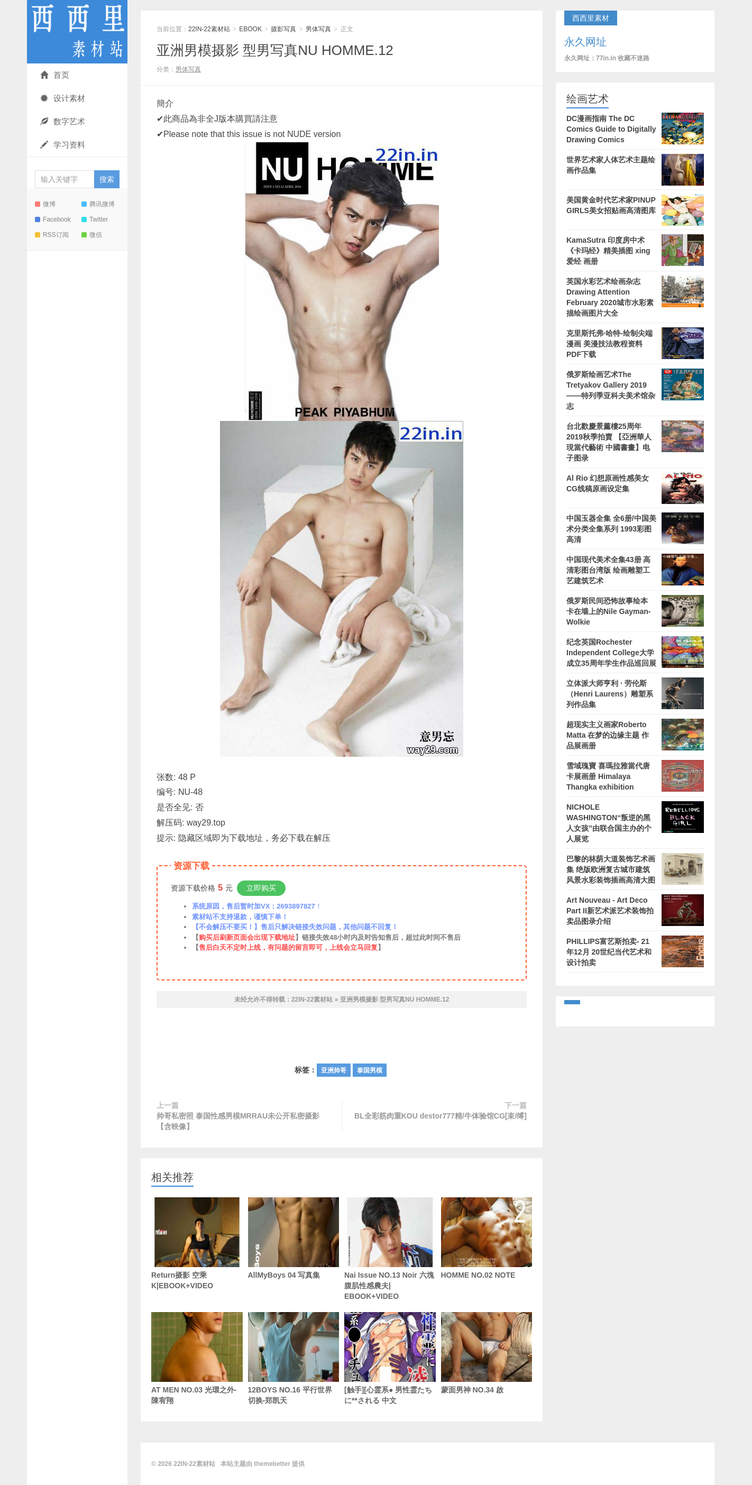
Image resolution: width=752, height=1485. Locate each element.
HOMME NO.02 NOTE (487, 1238)
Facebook (53, 219)
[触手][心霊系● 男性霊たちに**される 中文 (390, 1358)
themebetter (272, 1464)
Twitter (94, 219)
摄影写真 (283, 29)
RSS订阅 (52, 235)
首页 (54, 74)
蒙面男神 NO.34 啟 (487, 1353)
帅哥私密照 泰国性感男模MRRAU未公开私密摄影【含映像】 (238, 1121)
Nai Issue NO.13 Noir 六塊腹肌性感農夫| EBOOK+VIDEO (390, 1248)
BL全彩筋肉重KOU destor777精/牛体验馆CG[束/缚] (440, 1116)
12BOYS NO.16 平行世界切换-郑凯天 (294, 1358)
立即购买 (261, 888)
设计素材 (62, 98)
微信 (91, 235)
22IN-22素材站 (77, 31)
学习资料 (62, 144)
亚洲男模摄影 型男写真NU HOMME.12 (275, 50)
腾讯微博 (98, 204)
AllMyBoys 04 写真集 (294, 1238)
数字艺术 (62, 121)
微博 (45, 204)
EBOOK (250, 29)
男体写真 (318, 29)
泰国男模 (369, 1070)
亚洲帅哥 (333, 1070)
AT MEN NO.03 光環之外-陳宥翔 (197, 1358)
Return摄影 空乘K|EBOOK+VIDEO (197, 1243)
